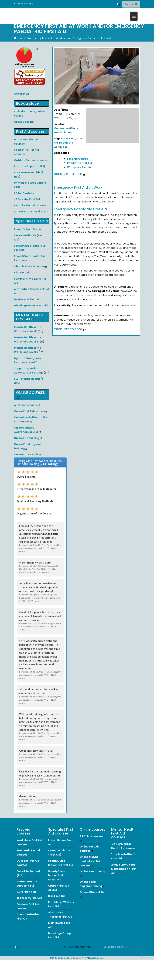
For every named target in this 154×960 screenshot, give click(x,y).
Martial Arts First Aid (27, 299)
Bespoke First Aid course (30, 205)
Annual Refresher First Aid (31, 211)
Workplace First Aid (80, 167)
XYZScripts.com (93, 957)
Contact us (21, 94)
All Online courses (26, 405)
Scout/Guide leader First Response (56, 880)
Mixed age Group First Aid (31, 305)
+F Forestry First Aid (27, 199)
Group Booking (24, 122)
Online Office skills (26, 454)
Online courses (30, 392)
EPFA (72, 138)
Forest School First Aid (28, 229)
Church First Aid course (29, 266)
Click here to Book (68, 174)
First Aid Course (77, 159)
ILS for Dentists (24, 193)
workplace (61, 147)
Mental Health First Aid (29, 317)
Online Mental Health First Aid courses (90, 865)
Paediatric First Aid (79, 163)
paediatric (66, 142)
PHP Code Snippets (60, 957)
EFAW (64, 138)
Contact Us (131, 4)
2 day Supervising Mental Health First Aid (123, 873)
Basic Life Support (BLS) (29, 166)
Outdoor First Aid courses (31, 160)
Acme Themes (132, 946)
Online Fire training (26, 438)
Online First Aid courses (29, 411)
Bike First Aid (22, 272)
